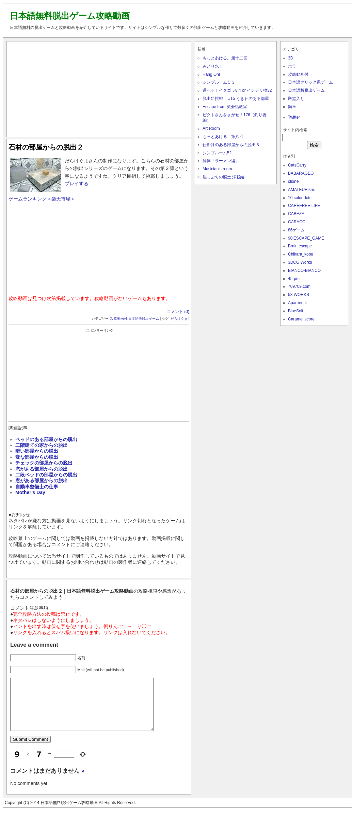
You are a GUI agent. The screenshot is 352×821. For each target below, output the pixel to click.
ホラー (294, 66)
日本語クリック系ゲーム (310, 82)
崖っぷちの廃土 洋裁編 (223, 177)
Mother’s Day (30, 492)
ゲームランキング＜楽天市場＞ (42, 199)
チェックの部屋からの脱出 (44, 463)
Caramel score (301, 319)
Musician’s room (217, 169)
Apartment (297, 302)
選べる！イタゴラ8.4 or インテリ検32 (237, 90)
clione (293, 181)
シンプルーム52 (217, 153)
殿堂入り (296, 98)
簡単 (292, 106)
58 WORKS (298, 294)
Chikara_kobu (300, 254)
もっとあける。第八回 (223, 136)
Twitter (294, 117)
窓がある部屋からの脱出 (41, 469)
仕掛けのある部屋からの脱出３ (231, 144)
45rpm (294, 278)
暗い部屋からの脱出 (36, 451)
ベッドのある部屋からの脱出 (46, 439)
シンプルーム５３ (219, 82)
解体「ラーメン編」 (221, 160)
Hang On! (211, 74)
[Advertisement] (99, 87)
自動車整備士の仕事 (36, 486)
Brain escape (300, 246)
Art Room (211, 128)
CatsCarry (297, 165)
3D (290, 58)
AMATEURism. (301, 189)
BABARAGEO (301, 173)
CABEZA (296, 213)
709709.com (299, 286)
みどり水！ (213, 66)
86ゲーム (296, 230)
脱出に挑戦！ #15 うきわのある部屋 (236, 98)
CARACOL (298, 222)
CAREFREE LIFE (304, 205)
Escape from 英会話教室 (225, 106)
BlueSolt (295, 311)
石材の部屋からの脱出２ (46, 147)
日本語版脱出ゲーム (143, 318)
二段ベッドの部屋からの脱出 (46, 474)
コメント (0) (178, 311)
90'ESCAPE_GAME (306, 238)
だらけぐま (179, 318)
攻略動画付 (118, 318)
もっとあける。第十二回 (225, 58)
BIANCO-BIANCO (304, 270)
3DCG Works (300, 262)
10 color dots (299, 197)
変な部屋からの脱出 (36, 457)
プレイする (77, 183)
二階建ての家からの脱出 (41, 445)
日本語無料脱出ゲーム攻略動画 (70, 15)
